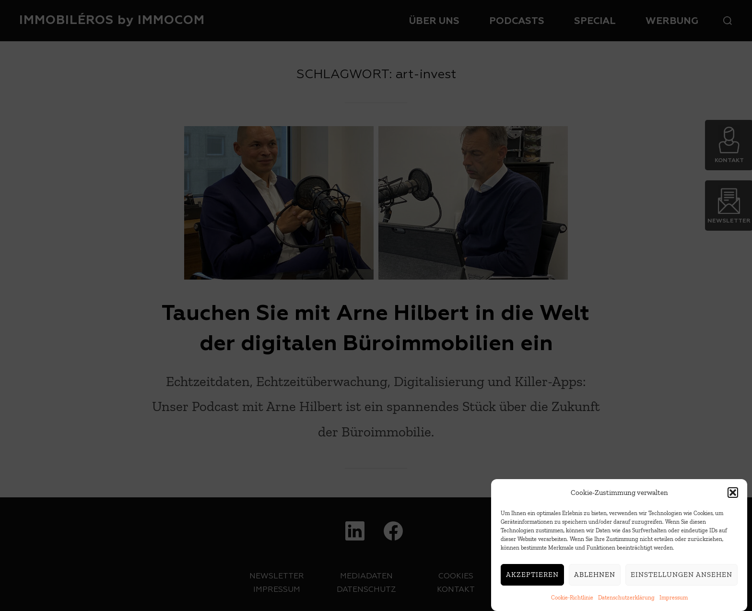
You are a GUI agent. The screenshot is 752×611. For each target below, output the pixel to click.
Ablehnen (594, 578)
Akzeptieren (532, 578)
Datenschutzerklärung (626, 601)
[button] (733, 496)
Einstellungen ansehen (681, 578)
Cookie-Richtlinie (572, 601)
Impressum (673, 601)
